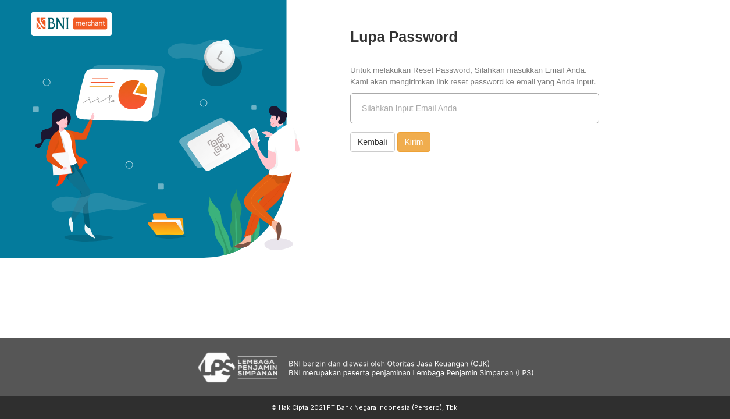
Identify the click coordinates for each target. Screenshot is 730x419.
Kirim (414, 142)
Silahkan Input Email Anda (409, 108)
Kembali (372, 142)
